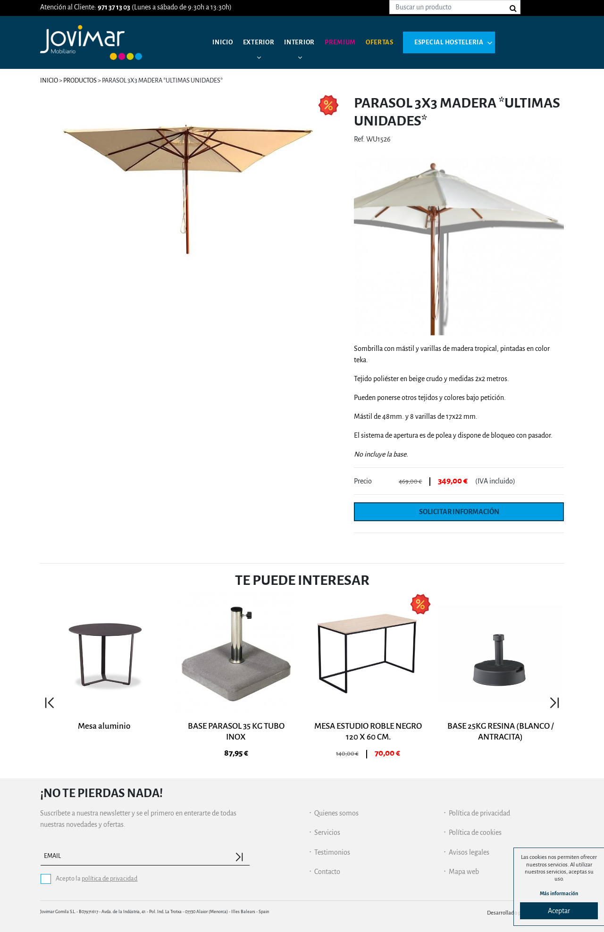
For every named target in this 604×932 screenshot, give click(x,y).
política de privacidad (109, 878)
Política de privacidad (479, 812)
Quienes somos (336, 812)
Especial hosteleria (467, 42)
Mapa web (464, 871)
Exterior (262, 42)
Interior (306, 42)
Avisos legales (469, 851)
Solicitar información (459, 511)
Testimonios (332, 851)
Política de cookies (475, 832)
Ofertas (393, 42)
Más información (559, 893)
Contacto (327, 871)
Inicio (223, 42)
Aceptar (559, 911)
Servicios (327, 832)
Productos (80, 80)
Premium (350, 42)
